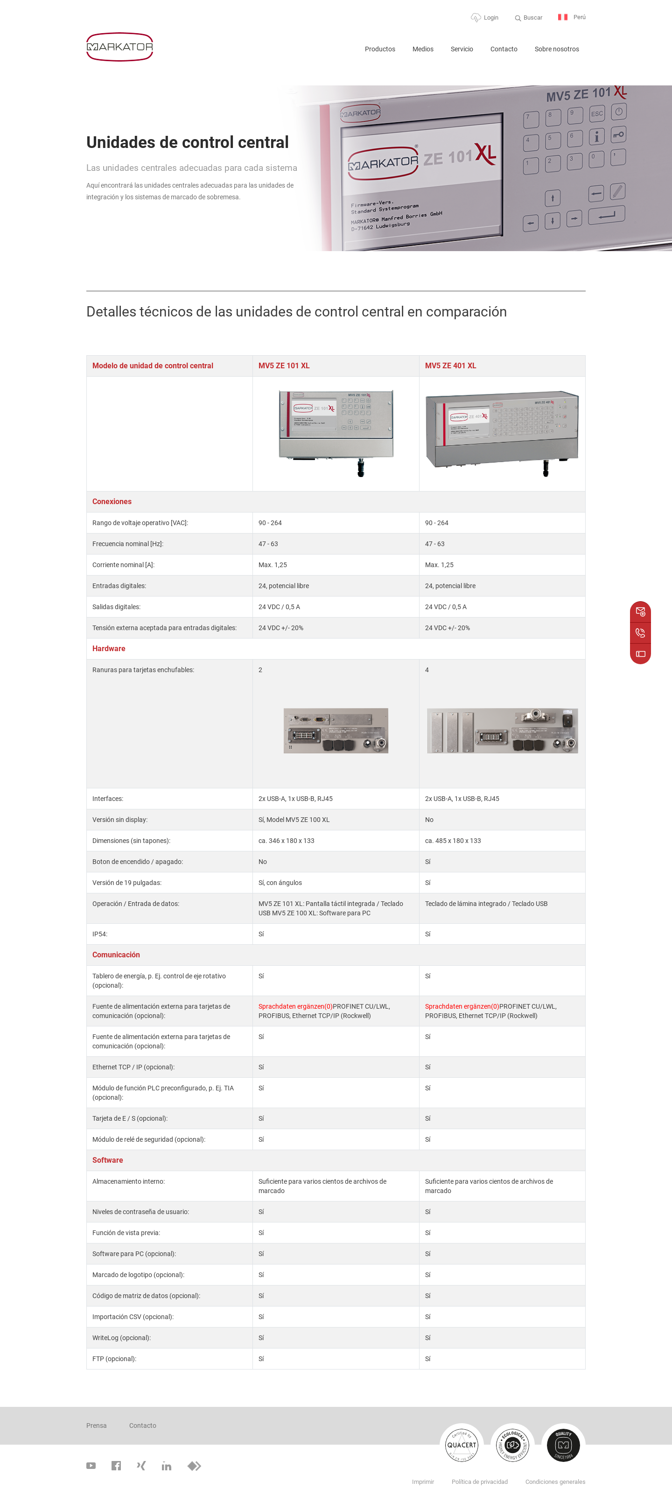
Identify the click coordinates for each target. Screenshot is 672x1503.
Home (346, 53)
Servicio (462, 49)
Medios (423, 49)
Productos (380, 49)
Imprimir (423, 1481)
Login (491, 17)
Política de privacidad (480, 1481)
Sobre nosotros (557, 49)
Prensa (96, 1425)
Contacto (504, 49)
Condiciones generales (555, 1481)
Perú (572, 17)
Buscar (533, 17)
